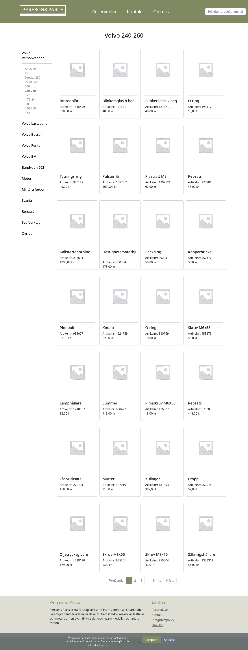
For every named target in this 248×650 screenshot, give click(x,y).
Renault (28, 211)
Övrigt (27, 233)
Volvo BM (29, 156)
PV (26, 73)
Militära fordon (33, 189)
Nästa (170, 580)
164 (27, 113)
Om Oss (157, 625)
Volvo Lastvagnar (35, 123)
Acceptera (151, 640)
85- (29, 104)
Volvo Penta (31, 145)
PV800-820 (32, 82)
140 (27, 86)
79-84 (31, 100)
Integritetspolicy (163, 620)
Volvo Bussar (32, 134)
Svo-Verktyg (31, 222)
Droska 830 (32, 78)
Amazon (30, 69)
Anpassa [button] (169, 640)
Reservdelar (104, 11)
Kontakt (135, 11)
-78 (29, 95)
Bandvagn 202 (33, 167)
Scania (27, 200)
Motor (27, 178)
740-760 (30, 108)
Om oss (161, 11)
